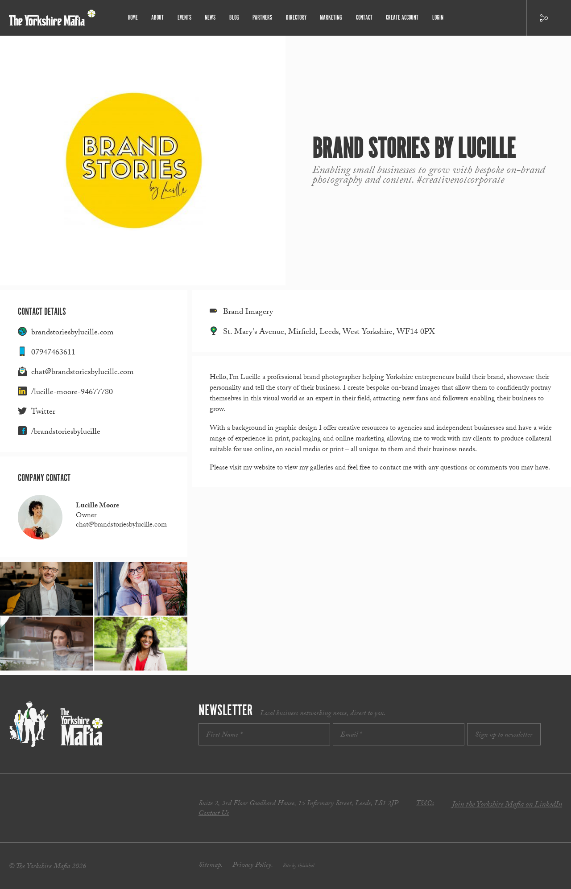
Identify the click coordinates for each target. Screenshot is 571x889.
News (212, 17)
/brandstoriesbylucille (65, 433)
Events (186, 17)
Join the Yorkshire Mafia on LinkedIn (507, 805)
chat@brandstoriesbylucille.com (82, 373)
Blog (235, 17)
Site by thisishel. (299, 866)
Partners (263, 17)
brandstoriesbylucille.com (72, 333)
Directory (296, 17)
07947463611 (53, 353)
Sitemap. (211, 866)
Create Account (401, 17)
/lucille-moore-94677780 (72, 393)
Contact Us (214, 814)
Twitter (43, 413)
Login (435, 17)
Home (135, 17)
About (159, 17)
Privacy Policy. (252, 866)
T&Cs (425, 804)
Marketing (330, 17)
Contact (363, 17)
